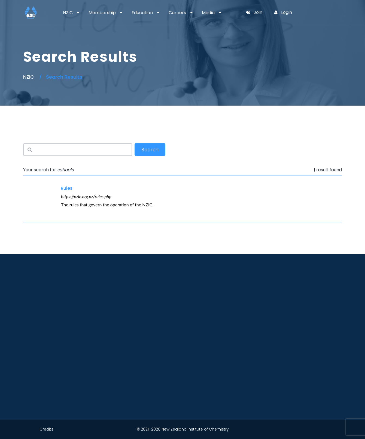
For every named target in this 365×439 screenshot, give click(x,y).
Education (142, 13)
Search (150, 149)
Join (254, 12)
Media (208, 13)
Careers (177, 13)
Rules (66, 188)
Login (283, 12)
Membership (102, 13)
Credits (46, 429)
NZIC (68, 13)
